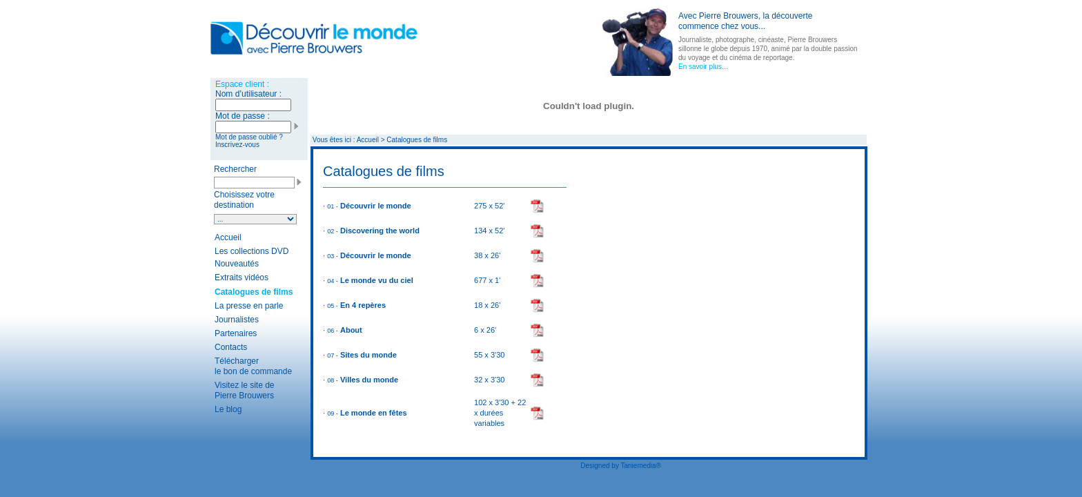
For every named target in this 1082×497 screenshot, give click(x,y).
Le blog (228, 409)
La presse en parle (249, 306)
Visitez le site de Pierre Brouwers (245, 390)
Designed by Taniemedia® (620, 465)
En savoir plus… (703, 66)
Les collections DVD (251, 251)
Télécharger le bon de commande (253, 366)
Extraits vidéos (241, 277)
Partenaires (236, 333)
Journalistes (237, 319)
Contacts (231, 347)
